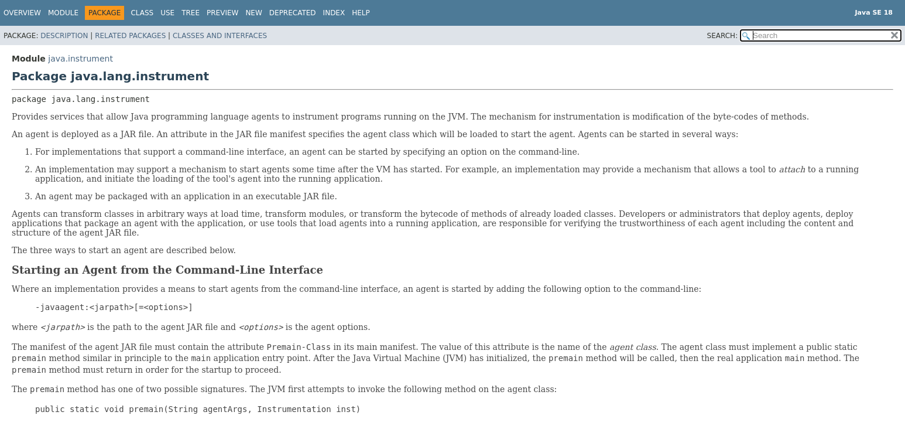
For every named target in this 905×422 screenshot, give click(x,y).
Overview (22, 13)
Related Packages (130, 36)
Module (63, 13)
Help (361, 13)
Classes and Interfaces (220, 36)
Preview (222, 13)
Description (64, 36)
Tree (190, 13)
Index (334, 13)
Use (167, 13)
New (253, 13)
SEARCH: (722, 36)
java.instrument (80, 58)
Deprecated (292, 13)
